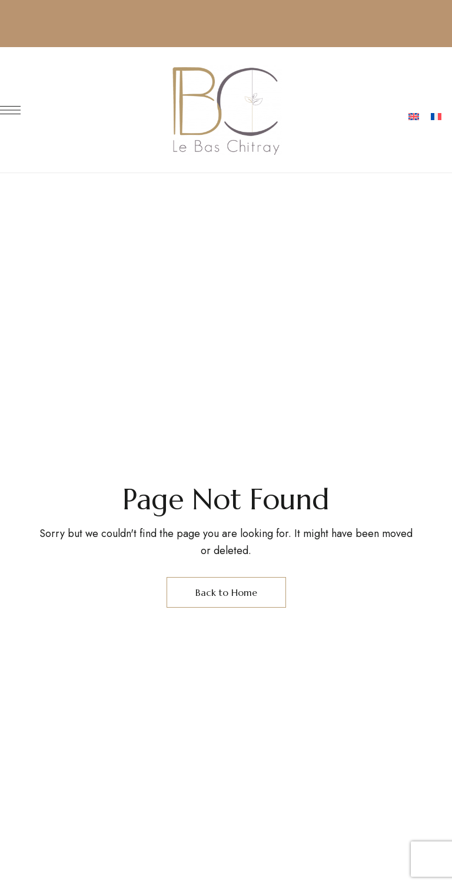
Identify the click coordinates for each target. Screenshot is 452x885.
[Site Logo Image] (226, 110)
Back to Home (226, 592)
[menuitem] (414, 118)
